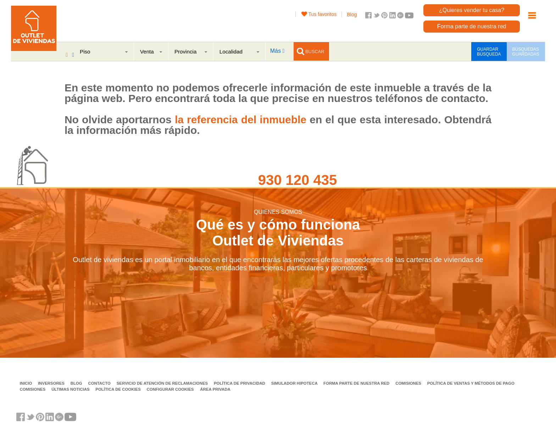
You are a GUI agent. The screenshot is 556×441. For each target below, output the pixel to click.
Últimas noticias (71, 389)
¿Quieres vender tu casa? (471, 10)
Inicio (26, 383)
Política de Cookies (118, 389)
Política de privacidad (240, 383)
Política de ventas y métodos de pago (471, 383)
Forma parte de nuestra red (471, 26)
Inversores (52, 383)
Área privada (215, 389)
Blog (352, 14)
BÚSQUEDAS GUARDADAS (525, 52)
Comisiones (408, 383)
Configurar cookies (170, 389)
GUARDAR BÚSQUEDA (489, 52)
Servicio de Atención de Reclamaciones (163, 383)
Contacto (100, 383)
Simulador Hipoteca (295, 383)
